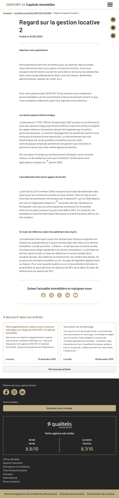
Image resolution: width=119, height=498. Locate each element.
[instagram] (14, 392)
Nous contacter (11, 481)
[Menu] (110, 4)
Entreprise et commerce (16, 466)
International (10, 477)
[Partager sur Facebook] (113, 19)
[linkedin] (22, 392)
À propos (8, 473)
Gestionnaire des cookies (101, 493)
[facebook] (6, 392)
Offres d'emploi (11, 459)
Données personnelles (72, 493)
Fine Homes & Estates (15, 470)
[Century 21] (30, 4)
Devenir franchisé (12, 462)
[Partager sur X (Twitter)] (113, 27)
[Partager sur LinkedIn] (113, 35)
